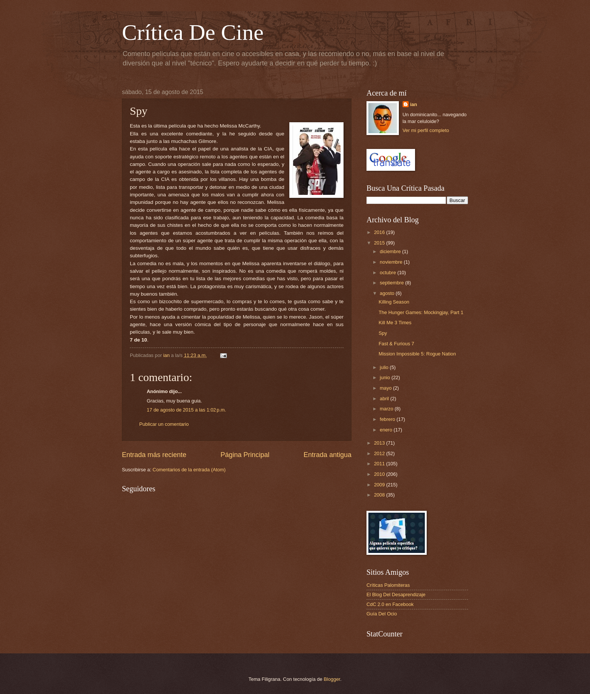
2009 (380, 484)
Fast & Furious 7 (396, 343)
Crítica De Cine (193, 32)
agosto (387, 293)
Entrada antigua (327, 455)
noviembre (392, 262)
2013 (380, 443)
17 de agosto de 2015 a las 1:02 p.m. (186, 410)
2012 (380, 453)
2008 (380, 495)
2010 (380, 474)
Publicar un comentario (164, 424)
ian (413, 104)
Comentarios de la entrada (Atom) (189, 469)
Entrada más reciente (154, 455)
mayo (386, 388)
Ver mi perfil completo (426, 130)
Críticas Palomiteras (388, 585)
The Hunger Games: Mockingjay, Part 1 (421, 312)
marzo (387, 409)
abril (385, 398)
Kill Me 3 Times (395, 322)
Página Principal (244, 455)
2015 (380, 243)
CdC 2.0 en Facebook (390, 604)
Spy (383, 333)
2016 (380, 232)
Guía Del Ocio (381, 614)
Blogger (332, 679)
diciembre (391, 251)
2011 (380, 463)
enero (387, 430)
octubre (388, 272)
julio (384, 367)
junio (385, 377)
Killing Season (394, 302)
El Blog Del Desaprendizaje (396, 594)
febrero (388, 419)
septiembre (392, 282)
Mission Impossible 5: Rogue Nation (417, 354)
